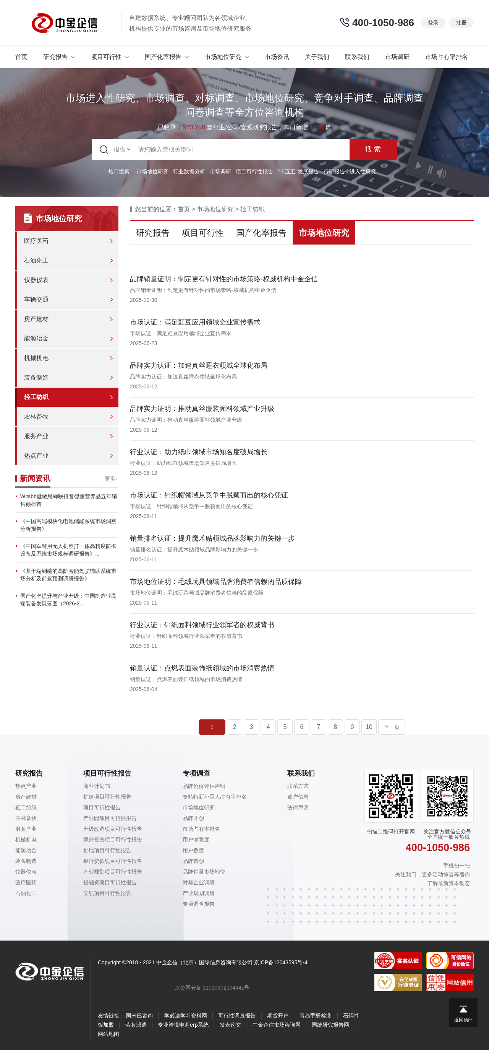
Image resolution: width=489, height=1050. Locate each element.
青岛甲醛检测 (316, 1015)
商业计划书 (96, 786)
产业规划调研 (199, 893)
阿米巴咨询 (139, 1015)
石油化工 (36, 260)
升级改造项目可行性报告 (112, 829)
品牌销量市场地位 (204, 872)
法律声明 (298, 807)
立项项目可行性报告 (107, 893)
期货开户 (277, 1015)
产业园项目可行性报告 (110, 818)
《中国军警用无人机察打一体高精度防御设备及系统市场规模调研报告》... (68, 550)
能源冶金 (36, 338)
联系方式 (298, 786)
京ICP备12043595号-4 (281, 962)
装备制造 (36, 377)
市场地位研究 (227, 57)
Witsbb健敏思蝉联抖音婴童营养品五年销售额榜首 (68, 500)
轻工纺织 (36, 397)
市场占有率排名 (446, 57)
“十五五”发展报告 (298, 171)
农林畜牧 (36, 416)
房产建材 (36, 319)
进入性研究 (363, 171)
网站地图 (108, 1034)
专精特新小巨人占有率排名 (215, 797)
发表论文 (230, 1025)
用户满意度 (196, 839)
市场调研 (397, 57)
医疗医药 (36, 241)
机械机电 (36, 358)
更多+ (111, 478)
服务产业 (36, 436)
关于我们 (317, 57)
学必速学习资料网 (185, 1015)
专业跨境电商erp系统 (183, 1025)
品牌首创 (193, 861)
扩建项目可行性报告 (107, 797)
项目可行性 (110, 57)
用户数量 (193, 850)
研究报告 (59, 57)
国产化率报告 (167, 57)
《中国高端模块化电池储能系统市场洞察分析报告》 (68, 525)
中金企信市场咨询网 (277, 1025)
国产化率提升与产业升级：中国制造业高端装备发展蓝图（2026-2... (68, 600)
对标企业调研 (199, 882)
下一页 (392, 727)
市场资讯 (277, 57)
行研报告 (334, 171)
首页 (21, 57)
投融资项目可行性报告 (110, 882)
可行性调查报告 (237, 1015)
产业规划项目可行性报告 (112, 872)
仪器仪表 (36, 280)
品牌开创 (193, 818)
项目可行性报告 (254, 171)
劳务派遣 (136, 1025)
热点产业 (36, 455)
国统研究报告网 (330, 1025)
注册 (461, 23)
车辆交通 (36, 299)
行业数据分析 (189, 171)
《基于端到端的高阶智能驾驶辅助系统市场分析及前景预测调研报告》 (68, 575)
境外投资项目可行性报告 (112, 839)
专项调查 (196, 773)
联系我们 (357, 57)
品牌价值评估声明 (204, 786)
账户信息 (298, 797)
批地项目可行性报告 (107, 850)
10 (369, 727)
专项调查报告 (199, 904)
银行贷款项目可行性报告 (112, 861)
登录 (433, 23)
